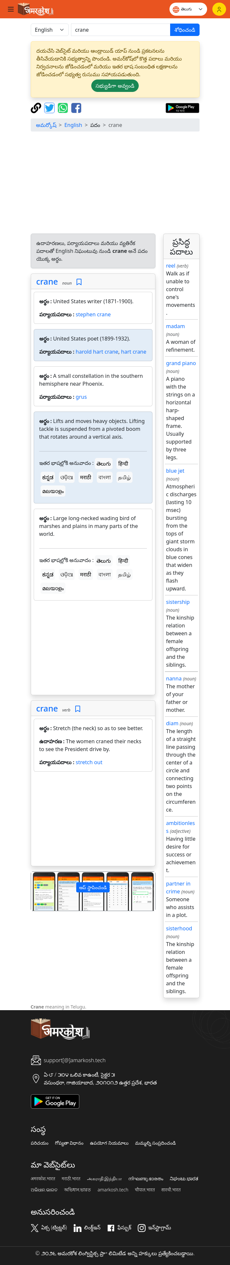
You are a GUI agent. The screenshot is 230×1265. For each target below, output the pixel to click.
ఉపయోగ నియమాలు (109, 1143)
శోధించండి (184, 29)
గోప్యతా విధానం (69, 1143)
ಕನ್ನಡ (47, 477)
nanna (174, 678)
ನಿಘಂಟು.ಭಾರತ (184, 1178)
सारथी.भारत (171, 1189)
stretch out (89, 762)
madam (175, 326)
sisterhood (179, 928)
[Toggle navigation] (11, 9)
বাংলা (104, 477)
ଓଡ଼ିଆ (67, 477)
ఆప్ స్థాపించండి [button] (93, 887)
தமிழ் (124, 477)
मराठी (85, 477)
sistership (178, 602)
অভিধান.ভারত (77, 1189)
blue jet (175, 470)
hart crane (133, 351)
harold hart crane (97, 351)
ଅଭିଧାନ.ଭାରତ (44, 1189)
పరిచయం (39, 1143)
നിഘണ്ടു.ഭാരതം (145, 1178)
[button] (40, 891)
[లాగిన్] (219, 9)
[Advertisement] (115, 182)
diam (172, 723)
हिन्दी (123, 463)
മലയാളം (53, 491)
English (73, 125)
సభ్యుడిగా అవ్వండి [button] (115, 85)
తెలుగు (104, 463)
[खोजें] (120, 30)
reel (170, 265)
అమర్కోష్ (46, 125)
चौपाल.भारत (145, 1189)
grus (81, 396)
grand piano (181, 363)
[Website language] (188, 9)
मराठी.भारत (71, 1178)
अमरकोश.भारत (43, 1178)
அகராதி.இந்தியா (104, 1178)
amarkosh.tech (112, 1189)
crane (47, 281)
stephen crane (93, 314)
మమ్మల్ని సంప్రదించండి (155, 1143)
